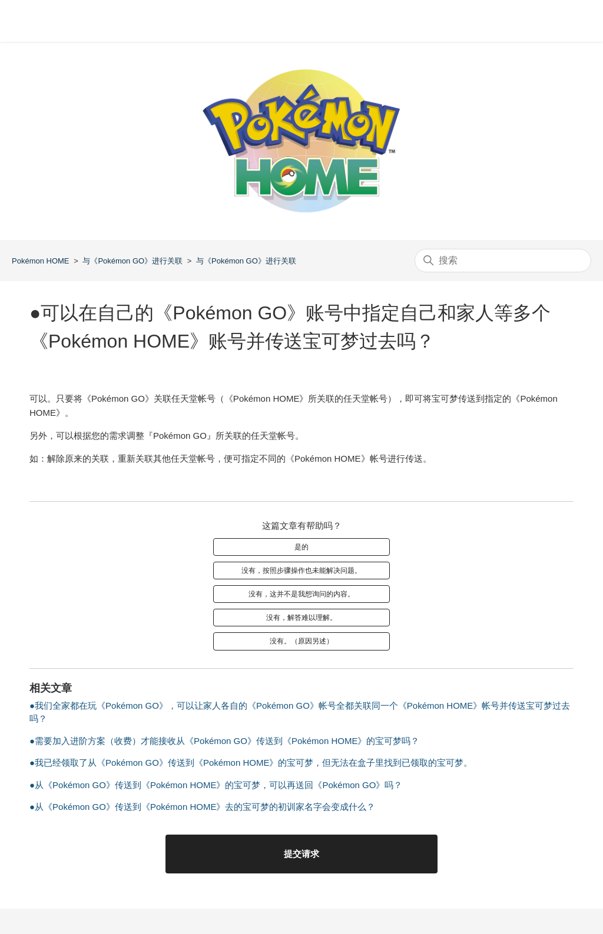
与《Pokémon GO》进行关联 (132, 260)
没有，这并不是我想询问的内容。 (301, 594)
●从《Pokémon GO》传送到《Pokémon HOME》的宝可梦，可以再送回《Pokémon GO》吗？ (215, 785)
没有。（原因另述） (301, 641)
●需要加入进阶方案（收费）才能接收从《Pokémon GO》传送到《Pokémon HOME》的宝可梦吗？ (224, 741)
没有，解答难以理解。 (301, 617)
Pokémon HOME (40, 260)
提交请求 (301, 854)
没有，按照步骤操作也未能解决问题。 (301, 570)
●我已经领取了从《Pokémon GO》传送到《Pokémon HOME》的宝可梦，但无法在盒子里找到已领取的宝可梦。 (250, 763)
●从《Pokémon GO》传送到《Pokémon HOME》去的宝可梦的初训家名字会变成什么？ (202, 807)
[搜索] (503, 260)
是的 (301, 547)
